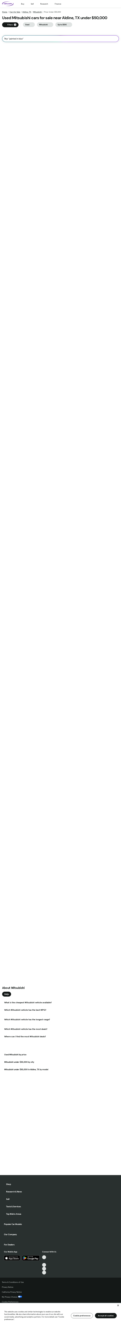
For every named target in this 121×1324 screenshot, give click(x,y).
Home (4, 12)
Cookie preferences (82, 1315)
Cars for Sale (14, 12)
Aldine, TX (26, 12)
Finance (58, 4)
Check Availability (13, 153)
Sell (32, 4)
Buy (22, 4)
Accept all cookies (106, 1315)
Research (44, 4)
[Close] (118, 1305)
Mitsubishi (37, 12)
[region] (60, 1313)
